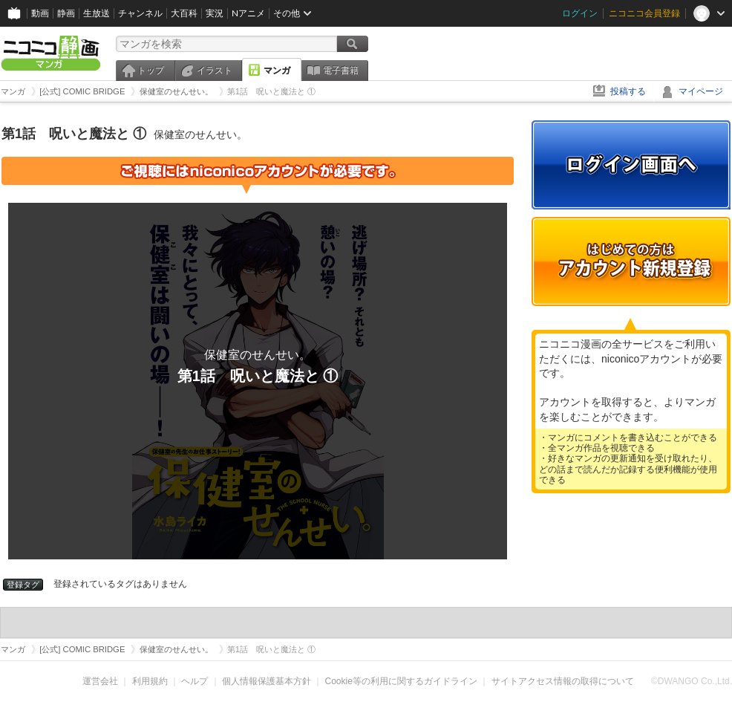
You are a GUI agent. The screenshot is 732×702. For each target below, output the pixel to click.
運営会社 (100, 681)
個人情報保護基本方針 (266, 681)
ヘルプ (194, 681)
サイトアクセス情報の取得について (562, 681)
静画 (66, 13)
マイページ (701, 91)
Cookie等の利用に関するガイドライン (401, 681)
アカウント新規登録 (631, 261)
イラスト (214, 70)
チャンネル (140, 13)
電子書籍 (341, 70)
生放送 (96, 13)
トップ (150, 70)
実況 (214, 13)
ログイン (580, 13)
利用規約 (150, 681)
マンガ (277, 70)
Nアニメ (248, 13)
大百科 (184, 13)
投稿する (628, 91)
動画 (40, 13)
